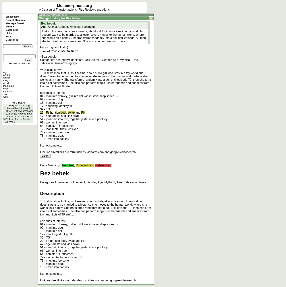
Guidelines (12, 39)
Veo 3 (12, 122)
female (7, 77)
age (5, 72)
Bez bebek (73, 18)
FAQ (8, 36)
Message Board (15, 23)
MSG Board (18, 102)
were (6, 96)
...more (120, 41)
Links (9, 33)
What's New (12, 16)
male (6, 88)
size (5, 94)
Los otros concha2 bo (20, 116)
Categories (12, 30)
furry (5, 80)
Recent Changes (15, 20)
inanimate (8, 86)
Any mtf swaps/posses (21, 111)
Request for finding (19, 105)
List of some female (19, 119)
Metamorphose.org (74, 5)
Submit (10, 26)
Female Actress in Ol (20, 113)
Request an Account (19, 63)
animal (6, 75)
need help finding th (19, 108)
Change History (49, 18)
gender (7, 83)
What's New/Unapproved (53, 15)
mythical (7, 91)
